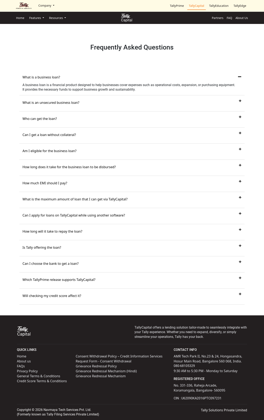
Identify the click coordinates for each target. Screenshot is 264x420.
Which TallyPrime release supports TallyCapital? (58, 279)
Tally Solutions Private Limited (224, 410)
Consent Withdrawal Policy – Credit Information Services (119, 356)
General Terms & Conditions (38, 376)
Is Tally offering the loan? (41, 247)
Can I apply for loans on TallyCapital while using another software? (73, 215)
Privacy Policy (27, 371)
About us (24, 361)
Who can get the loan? (39, 118)
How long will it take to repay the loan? (52, 231)
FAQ (229, 18)
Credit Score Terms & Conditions (42, 381)
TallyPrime (177, 6)
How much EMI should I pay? (44, 183)
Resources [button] (56, 18)
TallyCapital (196, 6)
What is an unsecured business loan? (50, 102)
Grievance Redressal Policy (96, 366)
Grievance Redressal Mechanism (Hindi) (106, 371)
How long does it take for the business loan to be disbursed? (69, 167)
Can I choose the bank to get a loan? (50, 263)
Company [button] (45, 5)
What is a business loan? (41, 77)
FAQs (21, 366)
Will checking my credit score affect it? (51, 295)
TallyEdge (239, 6)
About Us (242, 18)
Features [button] (35, 18)
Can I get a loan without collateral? (49, 135)
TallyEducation (219, 6)
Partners (217, 18)
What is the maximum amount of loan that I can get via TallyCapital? (74, 199)
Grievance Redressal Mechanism (101, 376)
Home (20, 18)
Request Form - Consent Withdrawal (103, 361)
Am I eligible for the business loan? (49, 151)
